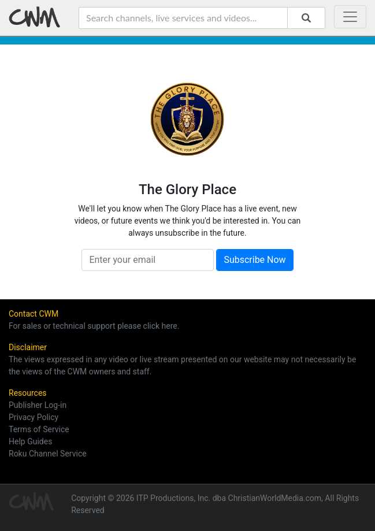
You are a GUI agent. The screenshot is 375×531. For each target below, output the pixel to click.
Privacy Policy (33, 417)
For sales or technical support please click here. (94, 326)
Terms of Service (39, 429)
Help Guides (30, 441)
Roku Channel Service (48, 453)
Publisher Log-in (37, 405)
